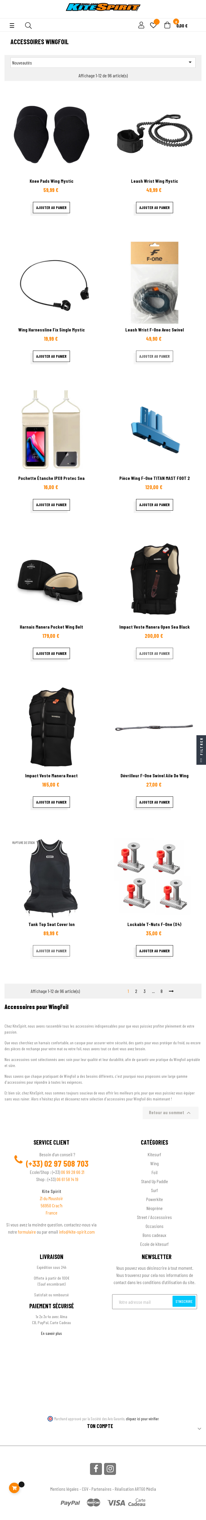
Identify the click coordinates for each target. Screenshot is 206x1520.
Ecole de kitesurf (154, 1244)
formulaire (27, 1232)
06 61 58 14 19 (67, 1179)
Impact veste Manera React (51, 775)
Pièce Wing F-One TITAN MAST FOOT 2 (154, 478)
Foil (155, 1172)
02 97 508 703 (66, 1163)
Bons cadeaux (154, 1235)
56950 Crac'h (51, 1205)
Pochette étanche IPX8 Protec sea (51, 478)
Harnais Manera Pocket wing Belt (51, 627)
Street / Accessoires (154, 1217)
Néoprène (155, 1208)
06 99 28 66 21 (72, 1172)
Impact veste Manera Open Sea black (154, 627)
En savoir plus (51, 1333)
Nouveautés (103, 62)
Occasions (155, 1226)
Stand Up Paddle (154, 1181)
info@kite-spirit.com (77, 1232)
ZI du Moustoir (51, 1198)
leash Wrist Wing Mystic (154, 181)
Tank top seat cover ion (51, 924)
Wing (154, 1163)
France (51, 1212)
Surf (154, 1190)
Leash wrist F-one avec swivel (154, 329)
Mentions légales (64, 1489)
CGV (85, 1489)
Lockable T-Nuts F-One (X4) (154, 924)
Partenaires (101, 1489)
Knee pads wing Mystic (52, 181)
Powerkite (154, 1199)
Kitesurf (154, 1154)
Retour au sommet (170, 1113)
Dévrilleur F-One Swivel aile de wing (154, 775)
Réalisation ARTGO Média (135, 1489)
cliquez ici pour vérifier (142, 1418)
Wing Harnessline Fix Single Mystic (51, 329)
